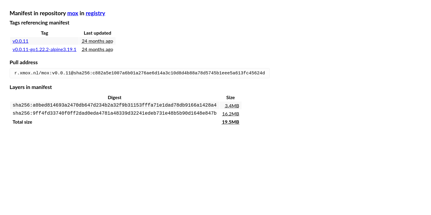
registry (95, 13)
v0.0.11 (20, 41)
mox (72, 13)
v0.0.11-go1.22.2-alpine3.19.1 (44, 49)
